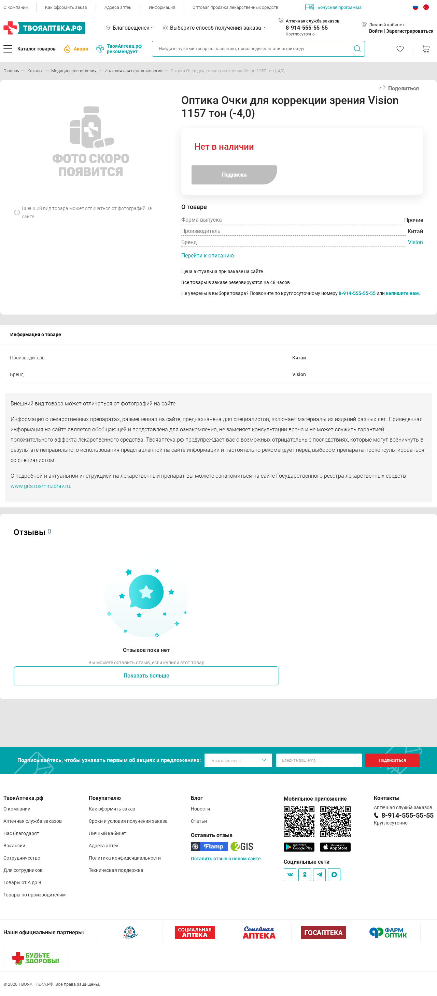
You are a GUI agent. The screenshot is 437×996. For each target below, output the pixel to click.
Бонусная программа (333, 7)
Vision (415, 242)
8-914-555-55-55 (307, 28)
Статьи (199, 821)
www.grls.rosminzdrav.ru (40, 486)
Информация (162, 7)
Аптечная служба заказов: (313, 21)
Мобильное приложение (315, 799)
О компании (15, 7)
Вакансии (14, 845)
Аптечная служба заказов (32, 821)
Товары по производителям (34, 894)
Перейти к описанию (207, 255)
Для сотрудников (23, 870)
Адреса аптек (117, 7)
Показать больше (146, 675)
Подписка (234, 175)
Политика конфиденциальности (125, 858)
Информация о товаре (35, 334)
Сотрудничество (21, 858)
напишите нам (402, 293)
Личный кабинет (107, 833)
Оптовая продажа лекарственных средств (235, 7)
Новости (200, 809)
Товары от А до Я (22, 882)
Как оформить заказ (66, 7)
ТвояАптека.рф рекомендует (119, 48)
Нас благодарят (21, 833)
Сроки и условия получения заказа (128, 821)
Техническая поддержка (116, 870)
